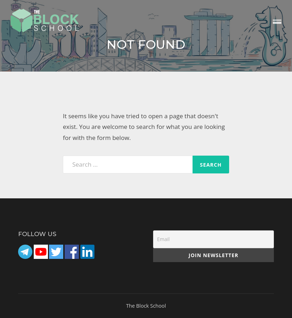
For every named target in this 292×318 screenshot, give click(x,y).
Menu (277, 22)
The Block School (146, 305)
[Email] (213, 239)
